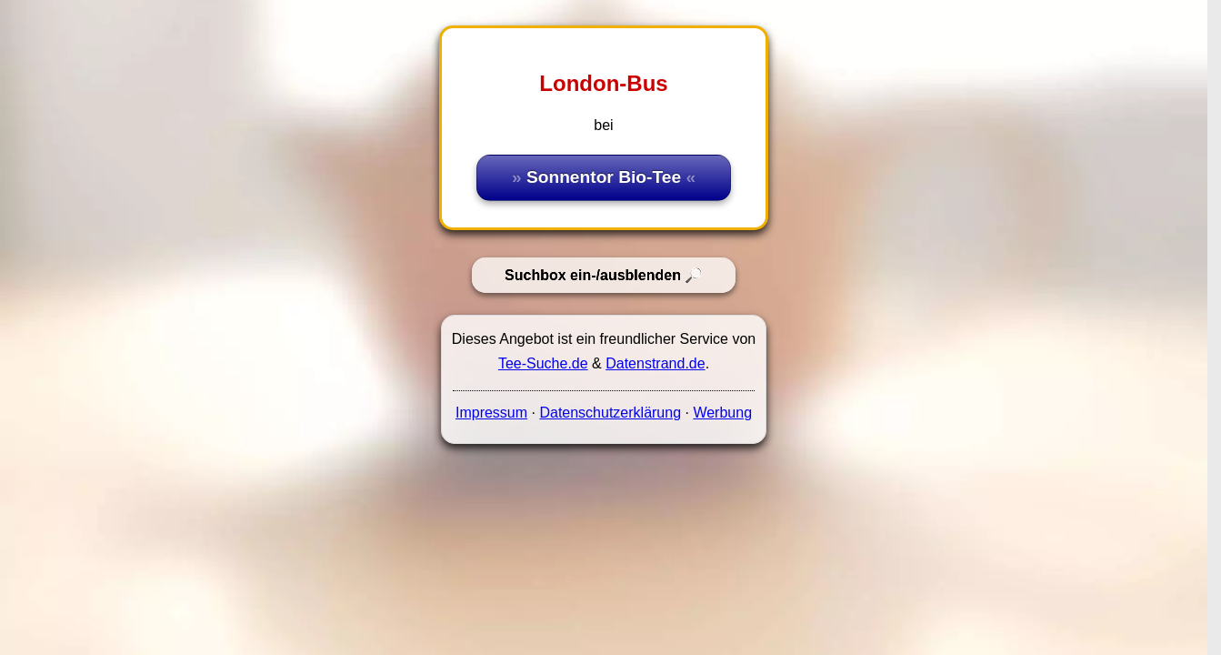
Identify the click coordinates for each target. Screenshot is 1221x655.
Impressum (491, 412)
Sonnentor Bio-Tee (603, 176)
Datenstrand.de (655, 363)
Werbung (722, 412)
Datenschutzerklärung (610, 412)
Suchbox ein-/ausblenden (593, 275)
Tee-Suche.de (543, 363)
